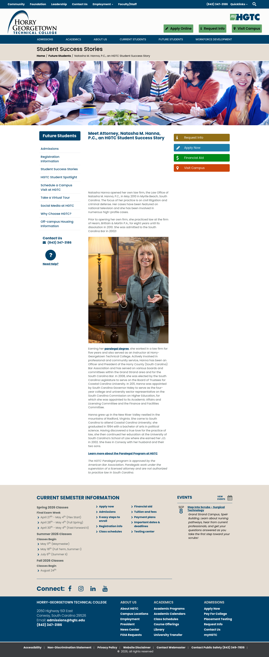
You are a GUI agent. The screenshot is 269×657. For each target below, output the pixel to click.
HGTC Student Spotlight (59, 177)
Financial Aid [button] (190, 158)
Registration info (110, 526)
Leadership (59, 4)
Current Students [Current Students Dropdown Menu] (133, 39)
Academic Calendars (170, 614)
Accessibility (33, 647)
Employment (130, 619)
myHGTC (210, 635)
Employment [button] (103, 4)
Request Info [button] (213, 28)
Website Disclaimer (137, 647)
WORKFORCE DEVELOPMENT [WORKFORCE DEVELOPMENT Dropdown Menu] (214, 39)
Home (41, 56)
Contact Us (79, 4)
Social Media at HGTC (57, 205)
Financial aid (143, 506)
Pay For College (215, 614)
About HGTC (129, 609)
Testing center (144, 531)
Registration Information (50, 159)
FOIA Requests (131, 635)
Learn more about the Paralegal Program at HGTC (123, 453)
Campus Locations (134, 614)
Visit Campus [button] (247, 28)
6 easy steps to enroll (109, 519)
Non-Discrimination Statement (69, 647)
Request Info (213, 624)
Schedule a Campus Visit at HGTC (56, 187)
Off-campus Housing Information (57, 223)
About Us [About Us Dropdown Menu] (100, 39)
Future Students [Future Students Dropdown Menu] (171, 39)
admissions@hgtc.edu (66, 620)
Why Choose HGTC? (56, 214)
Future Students (60, 56)
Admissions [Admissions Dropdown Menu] (45, 39)
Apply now (106, 506)
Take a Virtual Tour (55, 197)
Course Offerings (166, 624)
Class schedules (110, 531)
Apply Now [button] (188, 147)
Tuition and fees (145, 512)
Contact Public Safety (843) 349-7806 (217, 647)
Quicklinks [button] (239, 4)
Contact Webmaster (171, 647)
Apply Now (212, 609)
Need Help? (51, 258)
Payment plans (145, 517)
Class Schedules (166, 619)
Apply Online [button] (178, 28)
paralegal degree (116, 349)
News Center (129, 629)
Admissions (50, 148)
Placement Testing (218, 619)
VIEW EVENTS (221, 498)
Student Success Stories (59, 169)
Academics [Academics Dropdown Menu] (73, 39)
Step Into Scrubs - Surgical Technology (206, 508)
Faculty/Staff (127, 4)
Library (159, 629)
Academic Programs (169, 609)
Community (16, 4)
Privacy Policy (107, 647)
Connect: (51, 588)
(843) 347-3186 (217, 4)
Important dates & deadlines (147, 524)
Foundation (38, 4)
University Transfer (168, 635)
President (127, 624)
